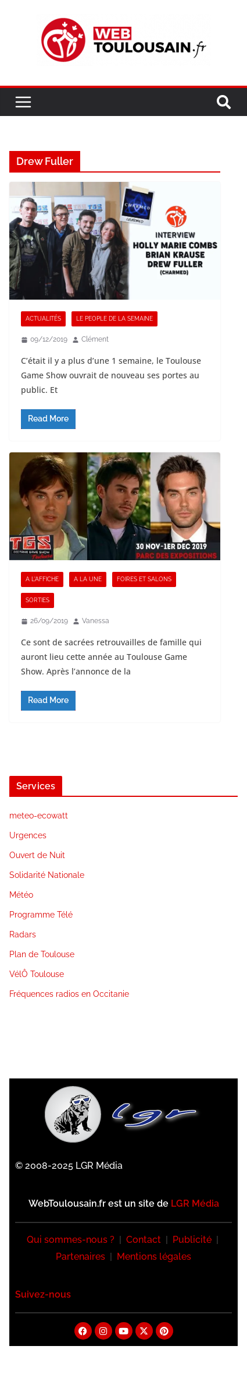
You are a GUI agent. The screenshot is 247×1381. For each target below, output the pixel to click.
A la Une (88, 579)
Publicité (192, 1239)
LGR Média (195, 1203)
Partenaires (80, 1256)
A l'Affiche (42, 579)
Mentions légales (154, 1256)
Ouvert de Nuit (37, 855)
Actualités (43, 318)
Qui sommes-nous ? (70, 1239)
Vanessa (95, 621)
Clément (95, 339)
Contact (143, 1239)
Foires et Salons (144, 579)
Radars (22, 934)
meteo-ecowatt (38, 815)
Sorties (37, 600)
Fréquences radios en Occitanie (69, 994)
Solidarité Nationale (46, 875)
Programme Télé (41, 914)
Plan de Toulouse (41, 954)
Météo (21, 894)
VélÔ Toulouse (36, 974)
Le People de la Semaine (114, 318)
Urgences (27, 835)
